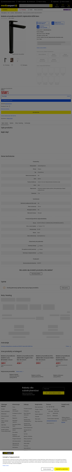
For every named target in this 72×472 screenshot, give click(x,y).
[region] (36, 461)
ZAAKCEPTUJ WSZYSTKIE (62, 469)
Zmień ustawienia (47, 469)
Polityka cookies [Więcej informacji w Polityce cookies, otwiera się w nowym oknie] (6, 465)
